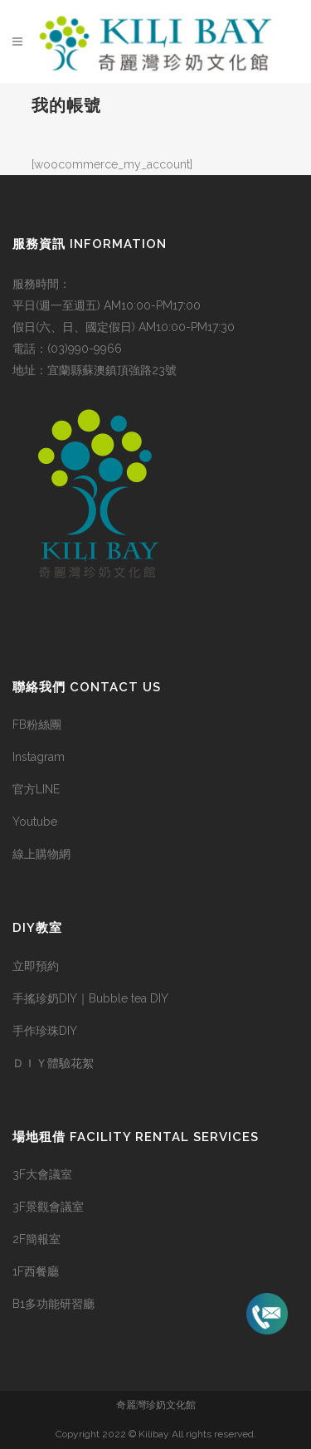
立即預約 (35, 966)
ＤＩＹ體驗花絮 (53, 1063)
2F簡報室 (36, 1239)
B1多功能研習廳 (53, 1303)
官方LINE (36, 789)
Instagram (38, 757)
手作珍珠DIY (44, 1030)
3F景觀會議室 (48, 1206)
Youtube (34, 821)
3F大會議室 (42, 1174)
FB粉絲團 (36, 724)
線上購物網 (41, 854)
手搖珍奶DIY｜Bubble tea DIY (90, 998)
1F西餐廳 (35, 1271)
